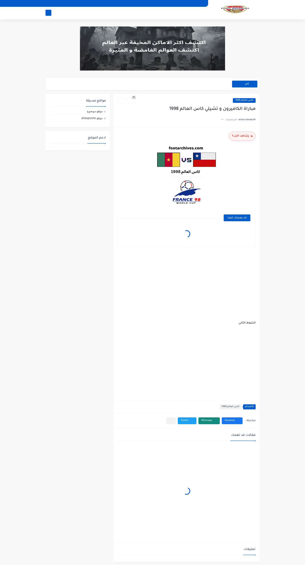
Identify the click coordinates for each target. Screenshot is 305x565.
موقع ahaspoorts (92, 118)
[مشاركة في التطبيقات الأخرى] (171, 420)
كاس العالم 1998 (244, 100)
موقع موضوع (95, 111)
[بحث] (48, 13)
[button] (232, 420)
